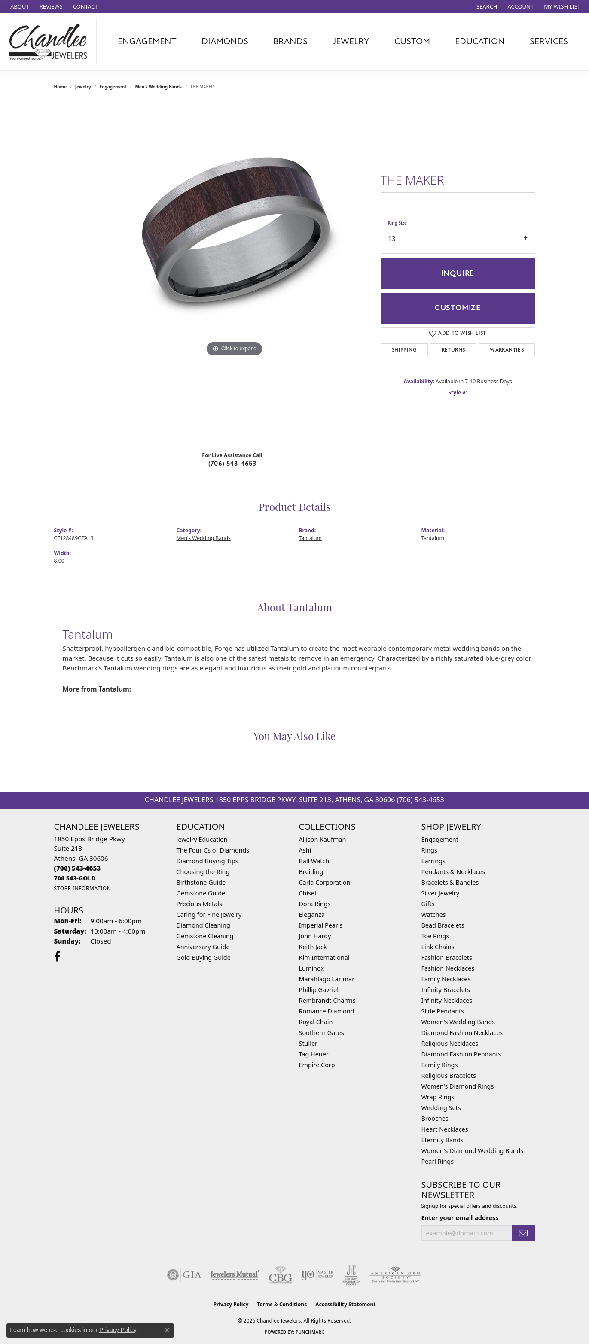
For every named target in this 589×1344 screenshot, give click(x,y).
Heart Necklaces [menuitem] (444, 1129)
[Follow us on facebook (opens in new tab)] (57, 956)
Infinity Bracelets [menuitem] (445, 990)
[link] (19, 6)
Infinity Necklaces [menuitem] (447, 1000)
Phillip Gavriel (319, 990)
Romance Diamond (326, 1011)
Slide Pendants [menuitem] (442, 1011)
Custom (412, 41)
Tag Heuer (314, 1054)
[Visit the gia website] (184, 1275)
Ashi (305, 850)
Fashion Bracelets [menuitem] (446, 957)
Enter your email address (460, 1217)
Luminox (311, 968)
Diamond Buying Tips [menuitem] (207, 861)
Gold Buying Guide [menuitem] (204, 957)
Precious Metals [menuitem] (199, 904)
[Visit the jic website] (351, 1275)
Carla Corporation (325, 882)
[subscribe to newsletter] (523, 1233)
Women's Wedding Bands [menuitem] (458, 1022)
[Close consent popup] (167, 1330)
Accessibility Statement (345, 1304)
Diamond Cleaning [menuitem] (203, 925)
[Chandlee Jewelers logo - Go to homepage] (50, 41)
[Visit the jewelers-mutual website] (234, 1275)
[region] (234, 273)
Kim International (324, 957)
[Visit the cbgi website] (281, 1275)
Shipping (404, 350)
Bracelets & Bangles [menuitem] (450, 882)
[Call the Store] (77, 868)
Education (480, 41)
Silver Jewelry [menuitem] (440, 893)
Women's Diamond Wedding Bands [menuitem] (472, 1151)
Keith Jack (313, 947)
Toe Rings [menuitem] (435, 936)
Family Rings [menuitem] (439, 1065)
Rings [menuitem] (429, 850)
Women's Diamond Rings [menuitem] (457, 1086)
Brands (290, 41)
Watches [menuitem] (433, 914)
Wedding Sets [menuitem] (441, 1108)
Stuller (308, 1043)
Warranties (507, 350)
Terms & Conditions (282, 1304)
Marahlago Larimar (327, 979)
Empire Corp (317, 1065)
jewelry (83, 87)
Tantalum (310, 538)
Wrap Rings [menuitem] (438, 1097)
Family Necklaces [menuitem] (446, 979)
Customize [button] (458, 307)
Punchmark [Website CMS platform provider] (310, 1332)
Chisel (307, 893)
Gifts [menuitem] (428, 904)
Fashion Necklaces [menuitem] (448, 968)
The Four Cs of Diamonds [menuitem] (213, 850)
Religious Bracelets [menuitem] (448, 1075)
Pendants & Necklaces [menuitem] (453, 872)
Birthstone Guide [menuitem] (201, 882)
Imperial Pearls (321, 925)
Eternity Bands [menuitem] (442, 1140)
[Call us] (75, 878)
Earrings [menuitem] (433, 861)
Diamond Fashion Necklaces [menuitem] (462, 1032)
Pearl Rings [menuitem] (437, 1161)
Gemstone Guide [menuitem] (201, 893)
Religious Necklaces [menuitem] (450, 1043)
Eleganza (312, 914)
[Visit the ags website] (395, 1275)
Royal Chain (316, 1022)
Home (60, 87)
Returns (453, 350)
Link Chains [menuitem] (438, 947)
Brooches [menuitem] (435, 1118)
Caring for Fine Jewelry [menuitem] (209, 914)
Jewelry (351, 41)
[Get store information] (82, 888)
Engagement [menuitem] (439, 839)
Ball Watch (314, 861)
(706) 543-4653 (232, 463)
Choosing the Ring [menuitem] (203, 872)
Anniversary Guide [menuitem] (203, 947)
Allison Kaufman (322, 839)
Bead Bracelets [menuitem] (442, 925)
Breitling (311, 872)
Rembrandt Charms (327, 1000)
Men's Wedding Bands (158, 87)
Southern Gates (321, 1032)
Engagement (147, 41)
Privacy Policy (231, 1304)
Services (549, 41)
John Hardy (315, 936)
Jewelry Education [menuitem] (202, 839)
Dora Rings (315, 904)
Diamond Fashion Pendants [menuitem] (461, 1054)
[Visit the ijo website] (317, 1275)
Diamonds (224, 41)
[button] (486, 6)
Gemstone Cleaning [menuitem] (205, 936)
